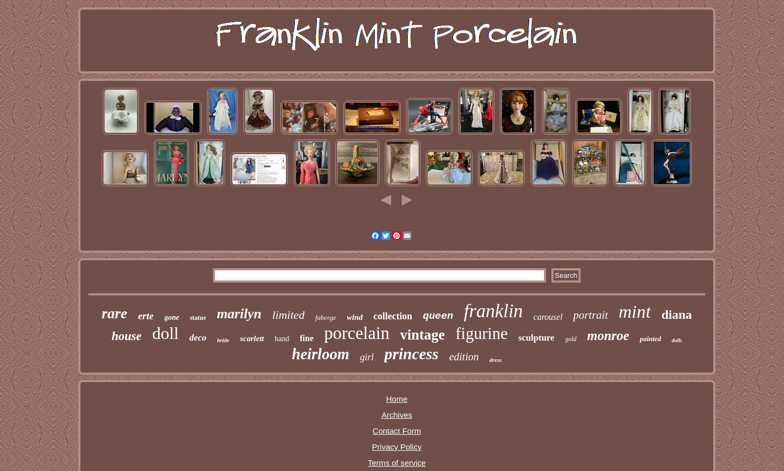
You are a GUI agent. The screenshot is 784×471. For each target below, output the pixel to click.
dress (495, 360)
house (127, 336)
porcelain (357, 333)
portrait (590, 315)
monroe (608, 335)
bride (223, 340)
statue (198, 317)
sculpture (536, 338)
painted (650, 339)
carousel (548, 316)
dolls (677, 340)
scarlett (252, 338)
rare (114, 313)
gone (171, 317)
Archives (397, 414)
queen (438, 316)
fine (306, 338)
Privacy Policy (397, 446)
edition (464, 356)
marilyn (239, 313)
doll (165, 333)
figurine (482, 333)
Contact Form (397, 430)
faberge (325, 317)
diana (677, 314)
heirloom (320, 353)
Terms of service (397, 462)
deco (198, 338)
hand (282, 339)
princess (411, 353)
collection (393, 316)
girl (367, 357)
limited (288, 314)
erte (146, 315)
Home (396, 398)
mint (634, 311)
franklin (493, 311)
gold (570, 339)
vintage (422, 335)
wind (355, 317)
